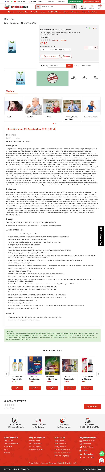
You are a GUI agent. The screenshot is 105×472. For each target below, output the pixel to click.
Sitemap (7, 453)
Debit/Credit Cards (87, 441)
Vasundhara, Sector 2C (62, 453)
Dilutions (24, 23)
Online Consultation (89, 12)
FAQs (75, 463)
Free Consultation (35, 444)
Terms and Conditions (48, 463)
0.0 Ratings (55, 40)
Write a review (92, 406)
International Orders (36, 450)
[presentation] (6, 374)
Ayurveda (34, 12)
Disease (11, 12)
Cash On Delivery (86, 447)
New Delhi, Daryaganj (61, 456)
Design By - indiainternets (92, 469)
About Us (51, 2)
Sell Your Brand (34, 441)
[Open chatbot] (101, 460)
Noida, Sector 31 (60, 441)
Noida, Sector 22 (60, 447)
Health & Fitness (54, 12)
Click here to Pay (101, 236)
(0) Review (64, 40)
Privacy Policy (34, 463)
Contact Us (62, 2)
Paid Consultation (35, 447)
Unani (43, 12)
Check (69, 66)
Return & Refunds (64, 463)
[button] (53, 123)
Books (66, 12)
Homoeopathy (22, 12)
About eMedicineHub (11, 444)
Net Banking (85, 444)
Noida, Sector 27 (60, 444)
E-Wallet (83, 450)
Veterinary (75, 12)
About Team (8, 441)
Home (6, 23)
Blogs (6, 450)
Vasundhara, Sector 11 (62, 450)
